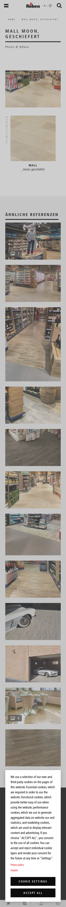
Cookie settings (33, 881)
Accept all (33, 893)
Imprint (14, 870)
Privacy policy (17, 864)
